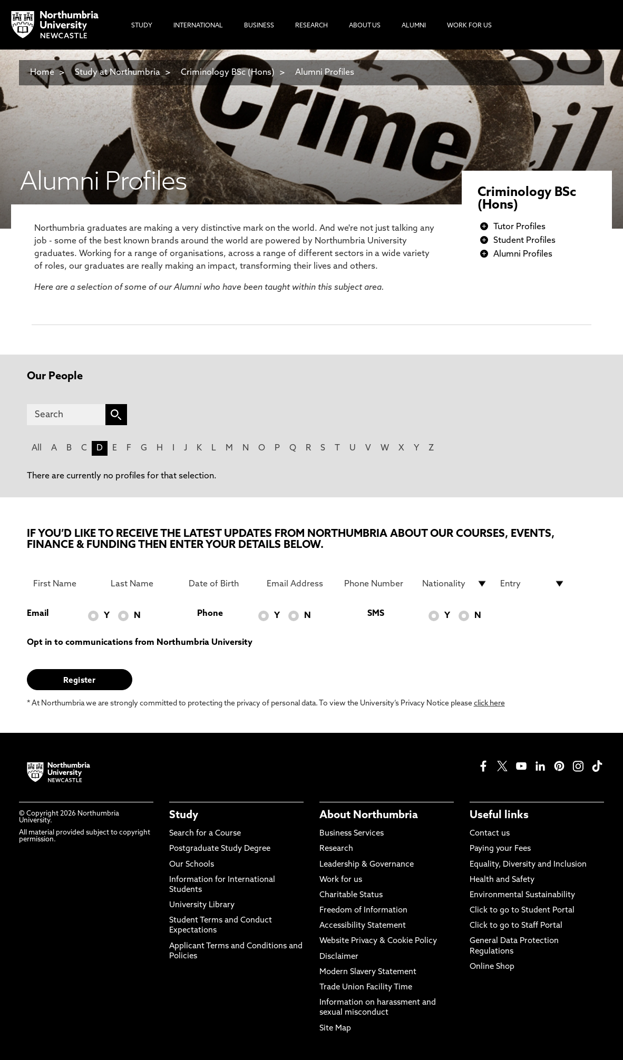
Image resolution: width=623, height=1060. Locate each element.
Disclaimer (338, 957)
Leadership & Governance (366, 865)
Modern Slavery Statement (367, 972)
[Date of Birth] (221, 583)
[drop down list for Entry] (533, 583)
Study (183, 815)
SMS (375, 614)
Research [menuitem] (311, 26)
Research (336, 849)
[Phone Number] (377, 583)
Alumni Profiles (324, 72)
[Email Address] (299, 583)
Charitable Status (351, 895)
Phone (210, 614)
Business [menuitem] (259, 26)
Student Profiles (524, 241)
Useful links (499, 815)
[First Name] (66, 583)
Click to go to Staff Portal (516, 926)
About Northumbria (368, 815)
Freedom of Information (363, 911)
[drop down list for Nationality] (455, 583)
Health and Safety (502, 880)
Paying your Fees (500, 849)
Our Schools (191, 865)
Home (42, 72)
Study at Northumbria (117, 72)
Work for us (340, 880)
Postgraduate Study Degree (219, 849)
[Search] (66, 414)
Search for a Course (205, 834)
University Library (202, 905)
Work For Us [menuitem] (469, 26)
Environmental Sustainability (522, 895)
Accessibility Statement (362, 926)
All (37, 448)
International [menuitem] (198, 26)
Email (37, 614)
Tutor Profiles (519, 227)
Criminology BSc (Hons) (228, 72)
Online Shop (492, 967)
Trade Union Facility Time (365, 988)
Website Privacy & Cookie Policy (378, 941)
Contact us (490, 834)
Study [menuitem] (141, 26)
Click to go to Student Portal (522, 911)
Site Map (335, 1029)
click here (489, 704)
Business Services (351, 834)
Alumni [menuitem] (414, 26)
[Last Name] (143, 583)
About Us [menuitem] (365, 26)
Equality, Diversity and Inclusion (528, 865)
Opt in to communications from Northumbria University (139, 643)
